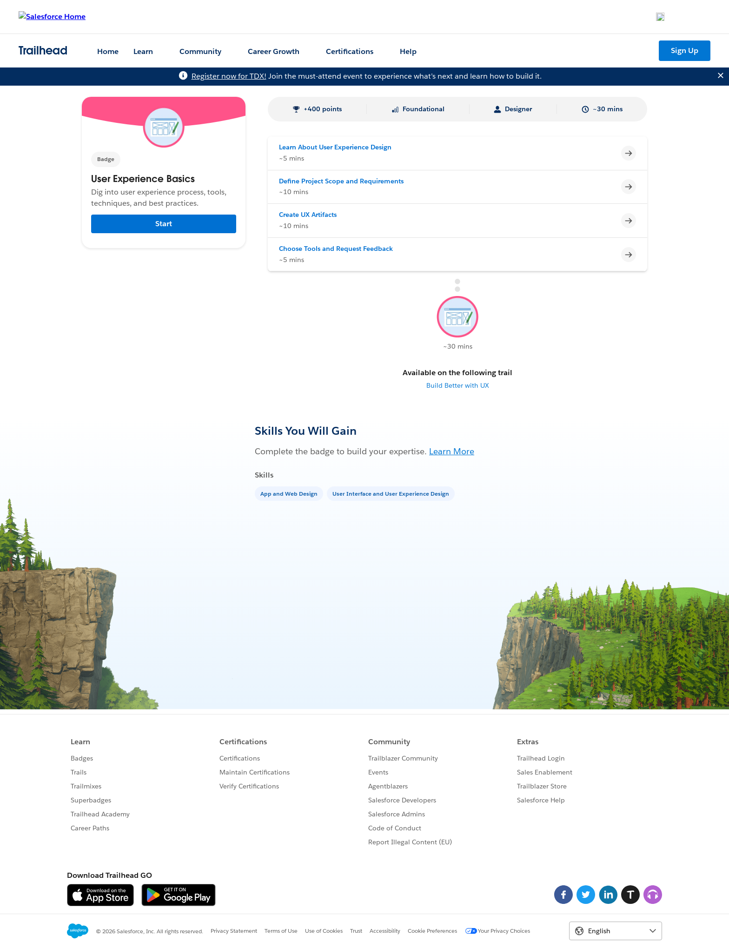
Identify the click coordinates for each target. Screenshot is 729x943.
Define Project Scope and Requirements (341, 181)
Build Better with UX (457, 385)
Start (163, 224)
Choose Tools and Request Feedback (336, 248)
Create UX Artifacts (308, 214)
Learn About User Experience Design (335, 147)
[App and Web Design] (290, 493)
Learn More (451, 451)
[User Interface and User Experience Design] (392, 493)
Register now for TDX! (229, 76)
